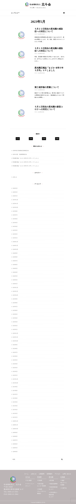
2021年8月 (15, 390)
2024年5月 (15, 268)
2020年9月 (15, 432)
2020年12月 (15, 421)
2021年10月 (15, 383)
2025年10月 (15, 207)
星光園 (51, 477)
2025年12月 (15, 199)
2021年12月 (15, 379)
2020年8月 (15, 436)
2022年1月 (15, 375)
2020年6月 (15, 444)
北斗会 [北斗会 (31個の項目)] (17, 138)
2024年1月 (15, 283)
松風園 (62, 477)
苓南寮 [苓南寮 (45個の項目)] (31, 138)
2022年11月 (15, 337)
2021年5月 (15, 402)
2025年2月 (15, 234)
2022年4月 (15, 363)
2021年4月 (15, 405)
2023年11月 (15, 291)
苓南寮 (39, 477)
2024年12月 (15, 241)
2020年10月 (15, 428)
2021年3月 (15, 409)
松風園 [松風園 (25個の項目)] (57, 138)
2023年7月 (15, 306)
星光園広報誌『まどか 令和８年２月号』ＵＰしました (26, 162)
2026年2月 (15, 192)
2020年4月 (15, 451)
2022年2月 (15, 371)
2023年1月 (15, 329)
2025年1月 (15, 237)
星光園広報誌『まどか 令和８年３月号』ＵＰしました (26, 158)
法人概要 (29, 480)
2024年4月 (15, 272)
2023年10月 (15, 295)
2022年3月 (15, 367)
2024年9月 (15, 253)
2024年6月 (15, 264)
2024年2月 (15, 279)
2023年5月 (15, 314)
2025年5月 (15, 222)
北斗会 (27, 477)
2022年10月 (15, 341)
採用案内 (49, 474)
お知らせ (15, 177)
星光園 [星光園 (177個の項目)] (44, 138)
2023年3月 (15, 321)
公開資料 (41, 474)
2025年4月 (15, 226)
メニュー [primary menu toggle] (15, 13)
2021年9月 (15, 386)
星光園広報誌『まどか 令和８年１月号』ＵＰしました (26, 165)
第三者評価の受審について (47, 87)
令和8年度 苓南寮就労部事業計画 (21, 150)
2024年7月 (15, 260)
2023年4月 (15, 318)
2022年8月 (15, 348)
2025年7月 (15, 215)
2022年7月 (15, 352)
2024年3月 (15, 276)
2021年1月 (15, 417)
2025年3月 (15, 230)
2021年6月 (15, 398)
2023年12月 (15, 287)
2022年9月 (15, 344)
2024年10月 (15, 249)
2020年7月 (15, 440)
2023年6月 (15, 310)
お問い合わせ (67, 474)
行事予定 (64, 488)
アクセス (57, 474)
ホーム (26, 474)
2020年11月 (15, 424)
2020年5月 (15, 447)
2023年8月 (15, 302)
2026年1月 (15, 196)
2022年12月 (15, 333)
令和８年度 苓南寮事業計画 (20, 154)
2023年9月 (15, 299)
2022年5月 (15, 360)
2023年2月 (15, 325)
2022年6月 (15, 356)
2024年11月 (15, 245)
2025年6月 (15, 218)
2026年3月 (15, 188)
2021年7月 (15, 394)
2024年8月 (15, 257)
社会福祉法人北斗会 (40, 502)
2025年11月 (15, 203)
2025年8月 (15, 211)
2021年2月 (15, 413)
